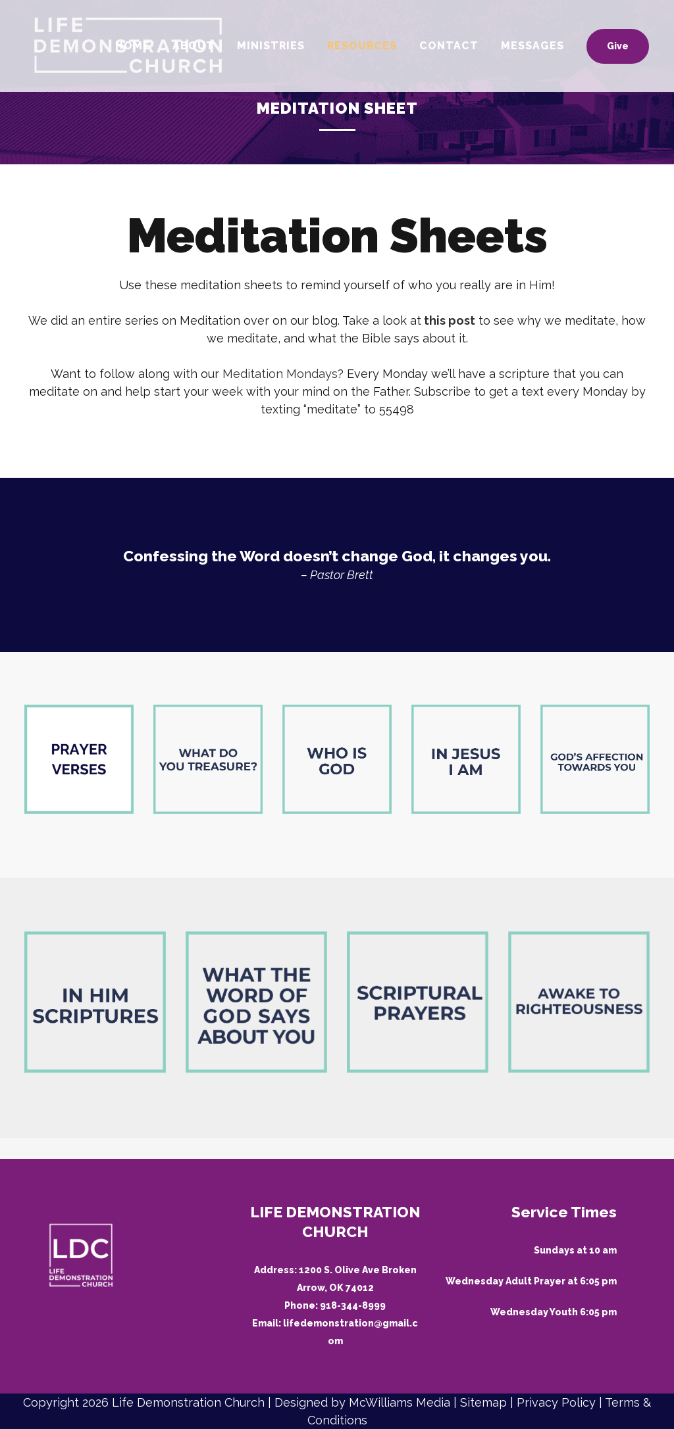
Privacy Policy (556, 1402)
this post (449, 320)
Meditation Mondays (280, 374)
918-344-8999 (353, 1305)
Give (602, 46)
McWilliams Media (399, 1402)
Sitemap (483, 1402)
